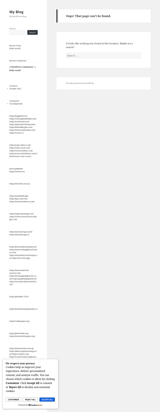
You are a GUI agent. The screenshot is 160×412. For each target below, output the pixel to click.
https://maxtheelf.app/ (18, 196)
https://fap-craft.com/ (18, 198)
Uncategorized (15, 103)
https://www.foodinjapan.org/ (22, 336)
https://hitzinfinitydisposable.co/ (23, 309)
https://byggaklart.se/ (18, 116)
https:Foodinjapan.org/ (19, 321)
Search (12, 28)
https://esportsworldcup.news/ (22, 124)
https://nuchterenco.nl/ (19, 121)
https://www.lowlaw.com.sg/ (21, 348)
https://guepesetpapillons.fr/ (25, 278)
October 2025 (15, 88)
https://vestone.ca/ (17, 171)
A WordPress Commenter (21, 67)
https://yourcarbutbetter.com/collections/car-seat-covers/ (23, 155)
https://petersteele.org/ (18, 333)
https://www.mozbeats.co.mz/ (22, 201)
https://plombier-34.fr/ (19, 296)
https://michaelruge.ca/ (19, 234)
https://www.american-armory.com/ (19, 271)
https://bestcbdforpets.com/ (20, 127)
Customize (13, 399)
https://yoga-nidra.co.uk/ (20, 145)
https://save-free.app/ (21, 258)
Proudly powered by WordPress (80, 83)
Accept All (47, 399)
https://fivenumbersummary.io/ (23, 246)
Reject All (30, 399)
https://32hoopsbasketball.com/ (22, 118)
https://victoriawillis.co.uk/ (21, 150)
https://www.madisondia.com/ (22, 130)
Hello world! (15, 48)
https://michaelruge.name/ (20, 231)
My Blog (16, 11)
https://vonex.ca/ (16, 132)
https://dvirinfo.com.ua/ (19, 183)
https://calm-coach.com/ (19, 148)
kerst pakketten (16, 168)
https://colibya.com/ (20, 354)
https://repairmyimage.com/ (21, 213)
